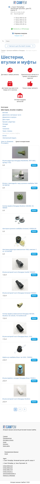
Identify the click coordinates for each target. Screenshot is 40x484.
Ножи (4, 126)
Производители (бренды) (11, 452)
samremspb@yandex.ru (9, 473)
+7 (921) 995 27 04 (20, 22)
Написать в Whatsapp (21, 29)
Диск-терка (6, 119)
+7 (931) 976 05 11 (20, 24)
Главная (5, 436)
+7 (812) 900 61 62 (20, 18)
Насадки (5, 124)
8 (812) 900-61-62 (8, 466)
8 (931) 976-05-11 (8, 471)
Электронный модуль (9, 138)
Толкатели (5, 129)
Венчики (5, 112)
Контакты (5, 444)
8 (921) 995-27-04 (8, 469)
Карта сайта (6, 446)
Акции (4, 442)
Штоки (4, 135)
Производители (7, 438)
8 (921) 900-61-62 (8, 467)
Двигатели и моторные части (11, 115)
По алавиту (4, 143)
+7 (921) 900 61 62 (20, 20)
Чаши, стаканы (7, 131)
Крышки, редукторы (8, 122)
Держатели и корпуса (9, 117)
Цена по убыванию (7, 141)
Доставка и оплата (8, 440)
